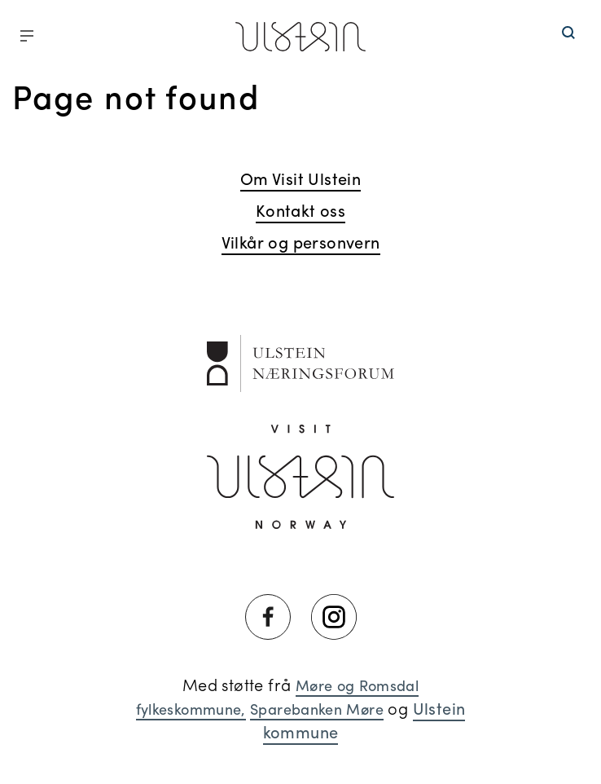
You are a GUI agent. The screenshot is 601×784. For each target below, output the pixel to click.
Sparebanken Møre (317, 708)
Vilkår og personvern (301, 241)
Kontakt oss (300, 210)
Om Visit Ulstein (300, 178)
